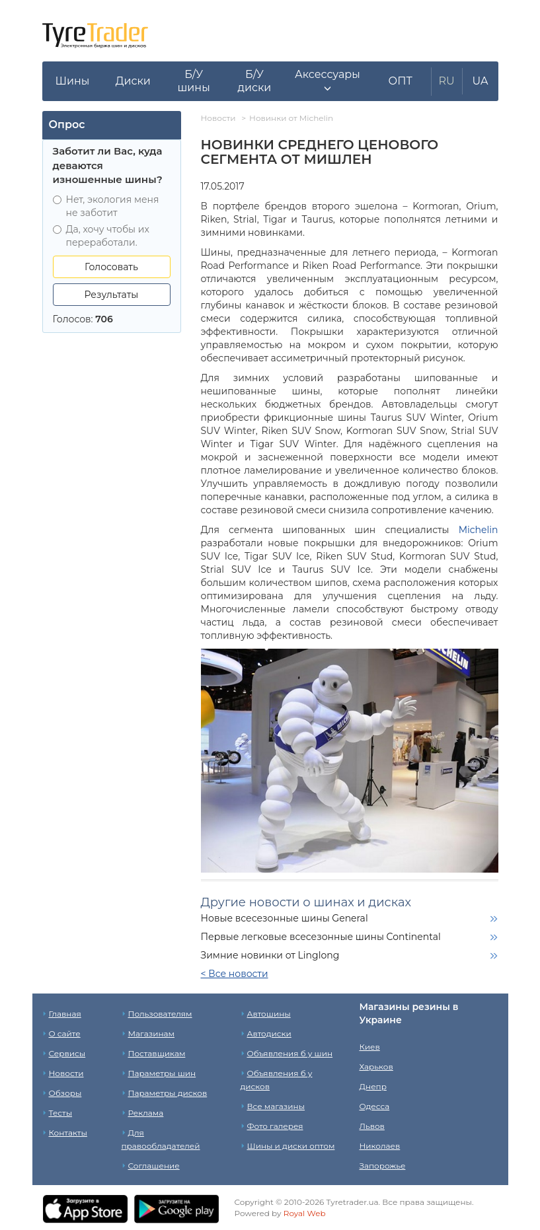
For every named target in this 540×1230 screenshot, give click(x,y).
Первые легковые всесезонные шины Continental (321, 937)
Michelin (478, 530)
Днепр (373, 1086)
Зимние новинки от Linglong (270, 955)
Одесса (375, 1106)
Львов (372, 1126)
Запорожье (383, 1166)
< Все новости (234, 974)
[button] (327, 81)
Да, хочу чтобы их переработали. (101, 235)
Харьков (376, 1066)
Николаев (380, 1146)
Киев (370, 1047)
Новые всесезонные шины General (284, 918)
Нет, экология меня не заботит (106, 206)
